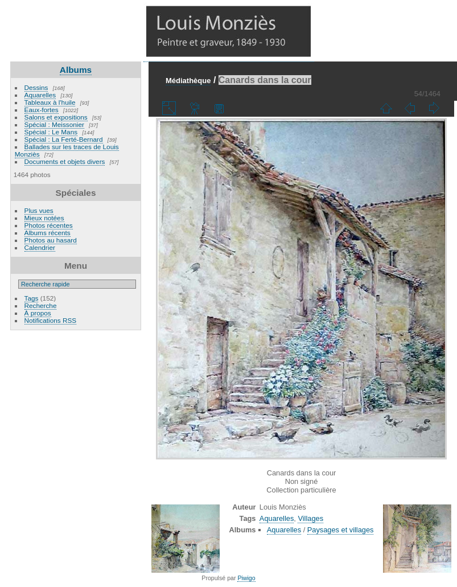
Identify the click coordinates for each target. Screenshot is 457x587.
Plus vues (38, 210)
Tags (31, 298)
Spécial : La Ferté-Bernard (63, 139)
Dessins (36, 87)
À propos (37, 313)
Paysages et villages (340, 530)
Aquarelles (40, 94)
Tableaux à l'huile (50, 102)
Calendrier (39, 247)
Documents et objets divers (64, 161)
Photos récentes (48, 225)
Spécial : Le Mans (51, 132)
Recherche (40, 305)
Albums (76, 70)
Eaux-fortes (41, 109)
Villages (310, 518)
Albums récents (47, 232)
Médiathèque (188, 80)
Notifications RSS (50, 320)
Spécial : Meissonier (54, 124)
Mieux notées (44, 217)
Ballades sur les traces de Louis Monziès (67, 150)
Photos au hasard (50, 240)
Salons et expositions (56, 117)
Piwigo (246, 577)
